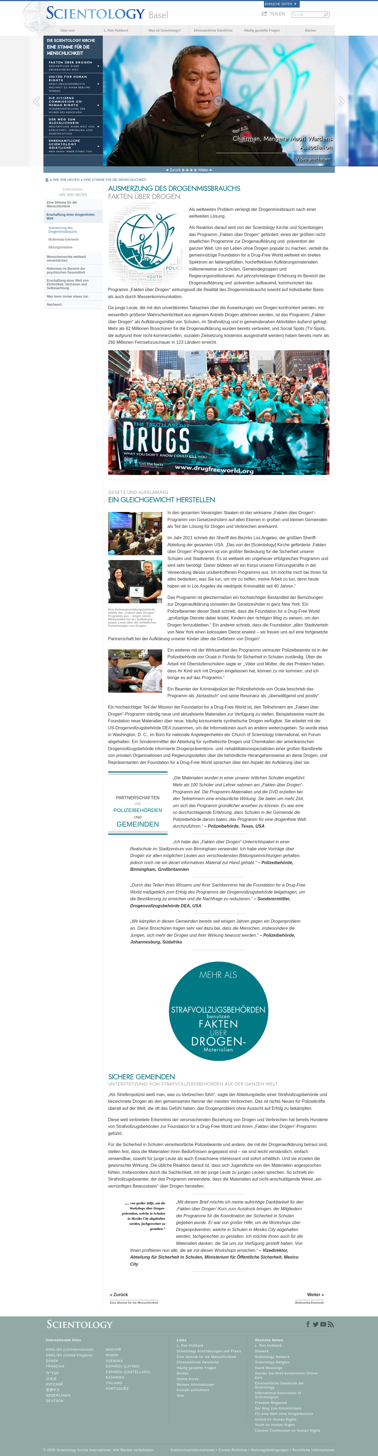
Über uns (67, 30)
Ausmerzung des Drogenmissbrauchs (63, 230)
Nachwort (54, 304)
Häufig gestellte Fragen (262, 30)
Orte (180, 1396)
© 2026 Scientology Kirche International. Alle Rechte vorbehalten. (99, 1450)
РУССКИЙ (54, 1384)
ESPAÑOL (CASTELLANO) (128, 1372)
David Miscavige (268, 1368)
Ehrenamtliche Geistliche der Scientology (279, 1385)
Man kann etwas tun (67, 296)
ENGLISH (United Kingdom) (69, 1355)
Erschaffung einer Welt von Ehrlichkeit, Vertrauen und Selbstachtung (68, 284)
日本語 (51, 1379)
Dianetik (262, 1351)
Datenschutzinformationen (193, 1450)
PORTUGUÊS (117, 1389)
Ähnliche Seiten (280, 4)
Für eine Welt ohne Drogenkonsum (284, 1414)
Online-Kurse (188, 1379)
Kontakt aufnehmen (193, 1390)
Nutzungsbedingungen (270, 1450)
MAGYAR (113, 1349)
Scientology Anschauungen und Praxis (209, 1351)
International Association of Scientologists (278, 1395)
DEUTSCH (55, 1401)
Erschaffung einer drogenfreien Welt (71, 216)
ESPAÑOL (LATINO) (122, 1366)
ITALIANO (114, 1383)
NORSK (112, 1355)
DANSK (52, 1361)
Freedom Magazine (271, 1403)
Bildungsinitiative (61, 247)
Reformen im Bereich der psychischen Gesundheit (66, 270)
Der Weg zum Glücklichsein (278, 1408)
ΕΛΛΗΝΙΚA (115, 1377)
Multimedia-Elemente (64, 239)
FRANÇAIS (55, 1366)
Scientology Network (272, 1357)
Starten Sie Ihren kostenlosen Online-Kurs (287, 1375)
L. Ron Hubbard (116, 30)
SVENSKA (114, 1361)
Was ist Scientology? (164, 30)
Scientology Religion (272, 1362)
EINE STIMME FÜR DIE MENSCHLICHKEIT (115, 179)
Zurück (175, 170)
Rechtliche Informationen (313, 1450)
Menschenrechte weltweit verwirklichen (66, 258)
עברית (52, 1372)
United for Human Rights (276, 1419)
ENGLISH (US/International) (70, 1349)
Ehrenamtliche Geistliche (213, 30)
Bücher (310, 30)
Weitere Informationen (195, 1385)
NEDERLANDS (58, 1395)
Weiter (203, 170)
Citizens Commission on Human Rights (288, 1431)
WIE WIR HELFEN (67, 179)
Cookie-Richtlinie (233, 1450)
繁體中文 (53, 1390)
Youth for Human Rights (275, 1425)
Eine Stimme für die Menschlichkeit (62, 204)
